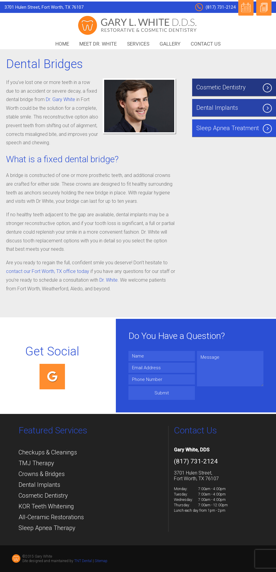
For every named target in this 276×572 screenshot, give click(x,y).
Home (62, 44)
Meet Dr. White (98, 44)
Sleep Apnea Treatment (234, 128)
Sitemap (101, 561)
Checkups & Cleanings (48, 452)
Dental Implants (234, 108)
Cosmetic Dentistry (234, 87)
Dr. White (108, 280)
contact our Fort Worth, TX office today (47, 271)
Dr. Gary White (60, 99)
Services (138, 44)
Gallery (170, 44)
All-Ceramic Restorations (51, 517)
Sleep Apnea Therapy (47, 528)
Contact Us (206, 44)
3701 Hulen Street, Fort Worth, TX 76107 (44, 7)
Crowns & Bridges (42, 474)
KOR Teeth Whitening (46, 506)
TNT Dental (83, 561)
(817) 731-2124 (215, 7)
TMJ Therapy (36, 463)
